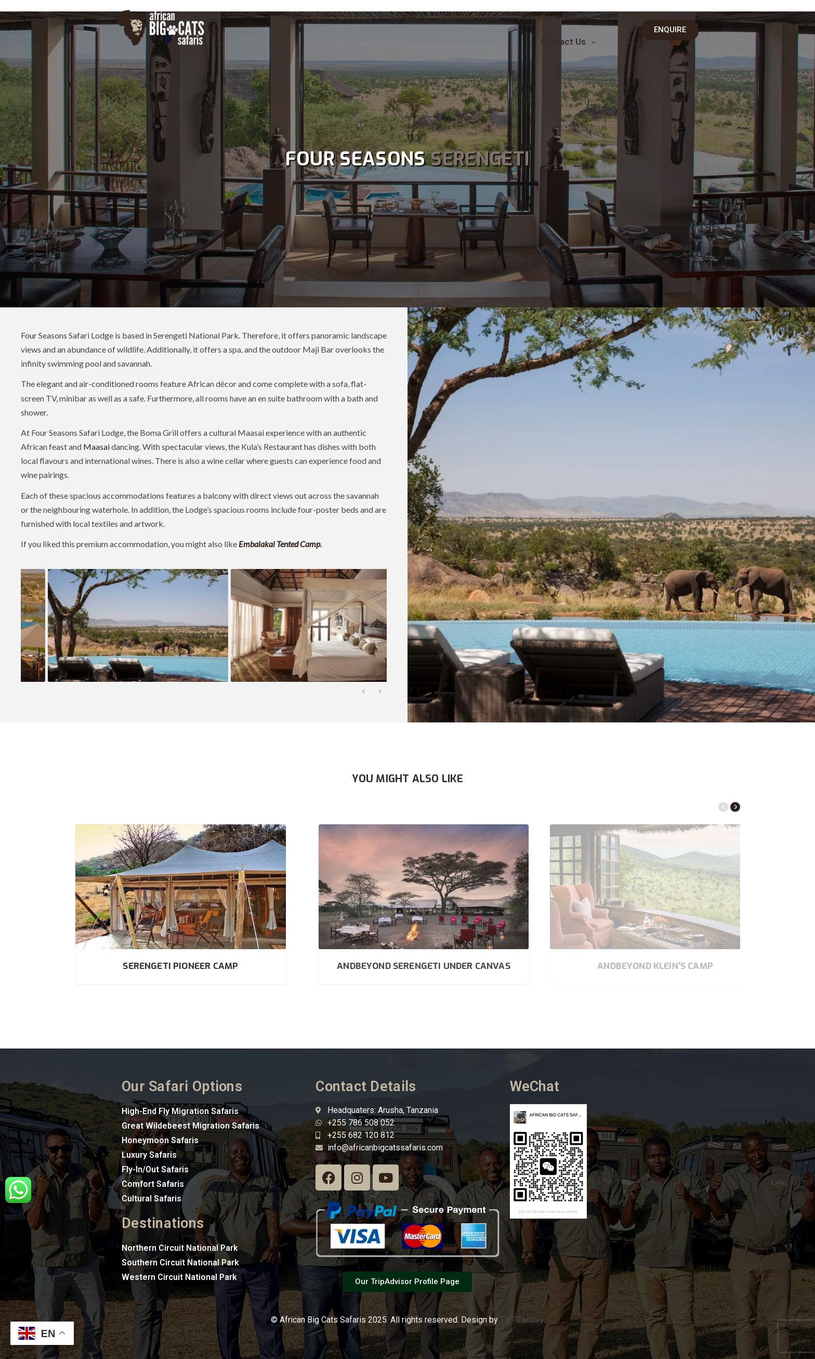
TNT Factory (522, 1320)
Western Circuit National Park (179, 1277)
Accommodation (557, 17)
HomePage (303, 17)
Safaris (409, 17)
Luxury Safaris (149, 1155)
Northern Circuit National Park (180, 1248)
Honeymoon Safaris (160, 1140)
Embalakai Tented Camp (279, 544)
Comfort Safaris (153, 1184)
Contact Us (568, 41)
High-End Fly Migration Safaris (180, 1111)
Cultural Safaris (151, 1198)
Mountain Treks (473, 17)
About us (358, 17)
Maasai (96, 446)
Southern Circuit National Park (180, 1262)
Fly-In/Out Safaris (155, 1169)
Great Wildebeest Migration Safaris (190, 1126)
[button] (358, 17)
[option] (109, 625)
